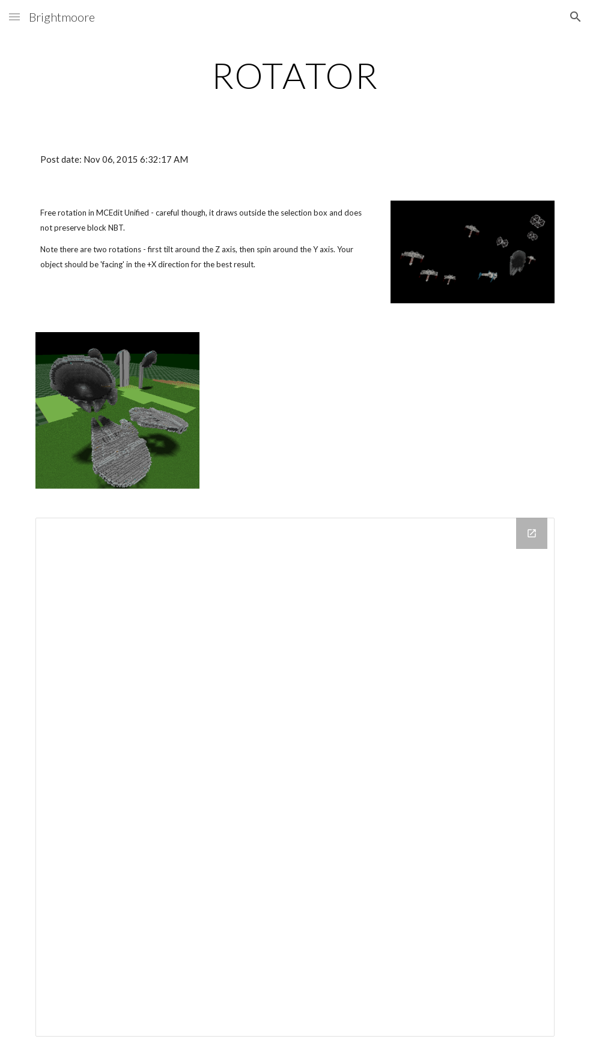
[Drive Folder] (295, 777)
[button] (14, 16)
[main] (295, 75)
